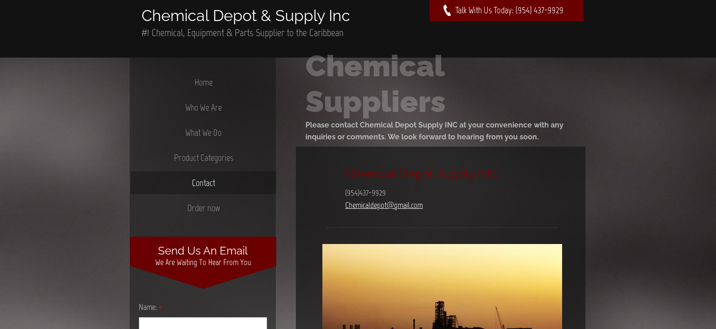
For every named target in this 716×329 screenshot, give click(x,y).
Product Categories (203, 157)
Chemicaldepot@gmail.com (384, 205)
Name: (150, 307)
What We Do (203, 132)
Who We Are (203, 107)
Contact (203, 182)
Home (204, 82)
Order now (203, 207)
